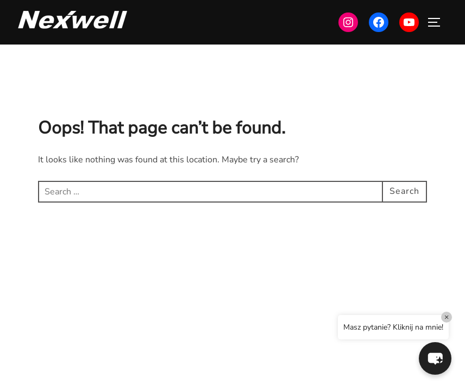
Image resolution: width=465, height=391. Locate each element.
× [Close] (446, 317)
